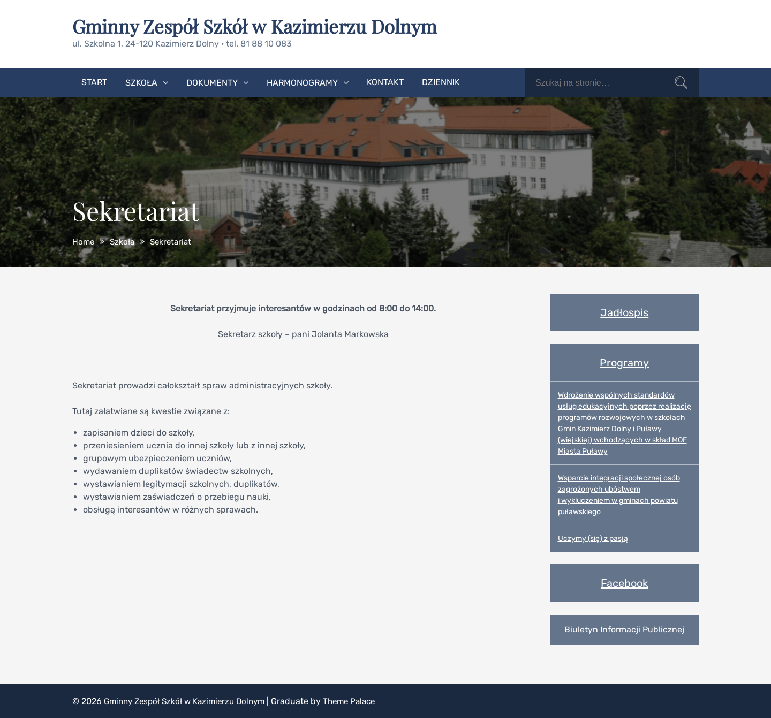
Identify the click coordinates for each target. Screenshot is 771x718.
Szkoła (141, 82)
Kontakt (385, 82)
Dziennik (441, 82)
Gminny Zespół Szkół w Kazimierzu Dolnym (260, 26)
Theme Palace (361, 701)
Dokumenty (212, 82)
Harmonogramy (302, 82)
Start (94, 82)
